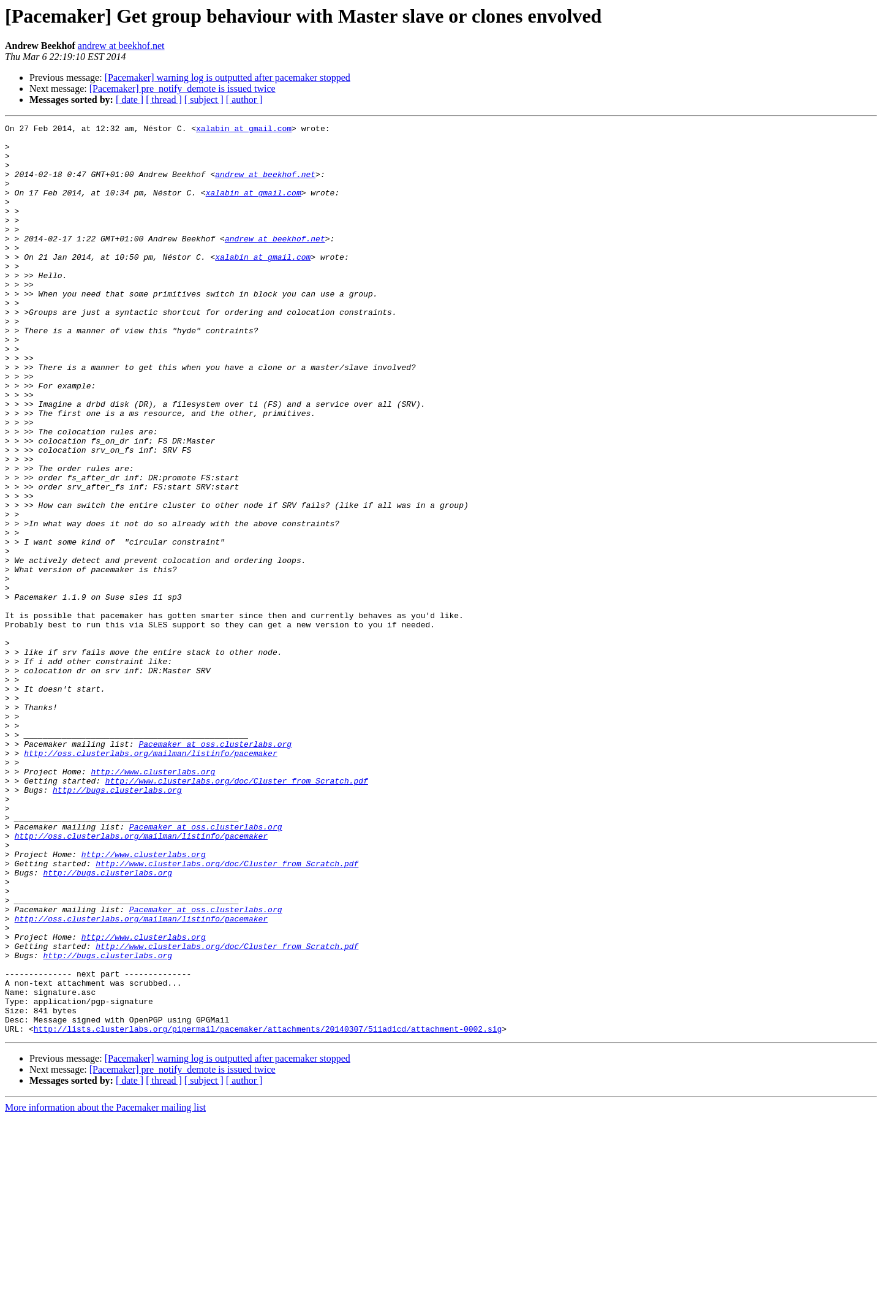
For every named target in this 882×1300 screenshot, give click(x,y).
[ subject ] (204, 99)
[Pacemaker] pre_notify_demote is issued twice (182, 88)
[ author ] (244, 99)
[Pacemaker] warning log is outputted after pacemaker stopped (227, 77)
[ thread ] (164, 99)
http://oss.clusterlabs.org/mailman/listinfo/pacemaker (150, 879)
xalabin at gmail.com (244, 129)
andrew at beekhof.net (121, 45)
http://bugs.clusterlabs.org (117, 923)
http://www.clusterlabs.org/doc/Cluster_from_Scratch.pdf (236, 912)
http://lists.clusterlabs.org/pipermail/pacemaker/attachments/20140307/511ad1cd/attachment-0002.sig (268, 1210)
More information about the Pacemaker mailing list (105, 1289)
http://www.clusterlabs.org (153, 901)
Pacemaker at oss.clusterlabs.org (215, 868)
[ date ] (129, 99)
